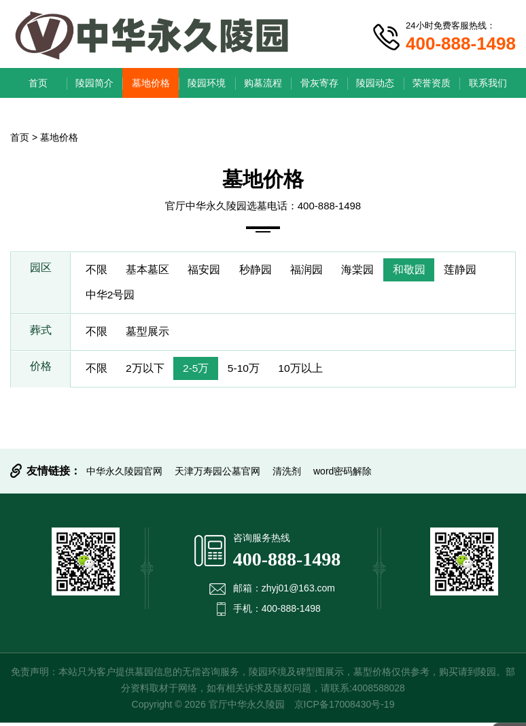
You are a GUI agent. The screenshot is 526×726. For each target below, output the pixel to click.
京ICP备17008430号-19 (344, 707)
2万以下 (147, 371)
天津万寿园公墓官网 (217, 474)
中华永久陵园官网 (124, 474)
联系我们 (488, 82)
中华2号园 (111, 296)
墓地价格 (151, 82)
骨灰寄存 (319, 82)
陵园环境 (207, 82)
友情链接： (54, 474)
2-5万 (201, 371)
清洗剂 (287, 474)
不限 (97, 270)
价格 (41, 371)
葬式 (41, 334)
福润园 (314, 270)
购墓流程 (263, 82)
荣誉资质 (432, 82)
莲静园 (473, 270)
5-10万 (250, 371)
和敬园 (420, 270)
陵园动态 (375, 82)
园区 (41, 270)
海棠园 (367, 270)
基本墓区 (150, 270)
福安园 (208, 270)
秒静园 (261, 270)
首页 (38, 82)
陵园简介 (94, 82)
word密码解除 (342, 474)
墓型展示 (150, 334)
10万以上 (309, 371)
